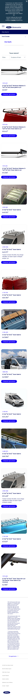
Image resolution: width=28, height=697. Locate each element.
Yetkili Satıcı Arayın (6, 672)
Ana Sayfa (7, 42)
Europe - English (5, 685)
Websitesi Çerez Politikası (7, 682)
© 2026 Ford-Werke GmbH (7, 665)
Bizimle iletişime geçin (6, 668)
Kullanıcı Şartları (5, 679)
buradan (13, 20)
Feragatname (13, 656)
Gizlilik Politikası (5, 675)
